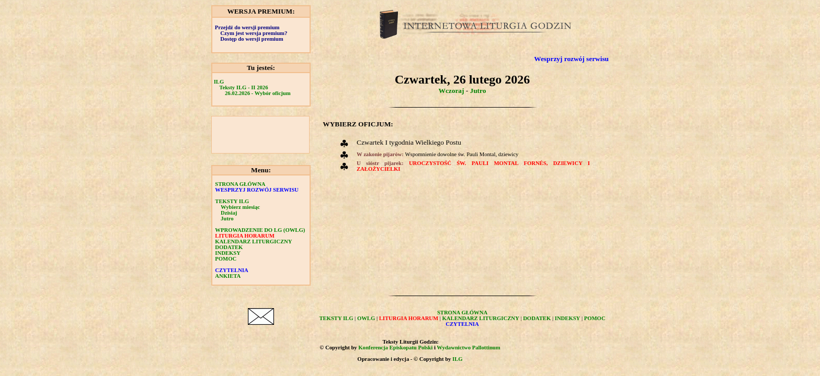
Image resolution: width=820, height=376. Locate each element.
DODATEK (229, 247)
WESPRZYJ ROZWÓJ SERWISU (257, 190)
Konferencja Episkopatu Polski (395, 347)
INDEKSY (228, 253)
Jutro (227, 218)
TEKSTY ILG (232, 201)
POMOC (225, 259)
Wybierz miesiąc (240, 207)
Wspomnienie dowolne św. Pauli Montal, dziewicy (461, 154)
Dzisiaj (229, 213)
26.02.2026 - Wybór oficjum (258, 93)
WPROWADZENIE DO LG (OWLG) (260, 230)
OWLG (366, 318)
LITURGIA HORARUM (244, 236)
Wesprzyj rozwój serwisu (571, 59)
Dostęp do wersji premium (251, 39)
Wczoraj (451, 91)
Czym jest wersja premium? (253, 33)
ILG (219, 82)
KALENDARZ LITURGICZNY (253, 241)
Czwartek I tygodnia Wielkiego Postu (409, 142)
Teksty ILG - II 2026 (243, 87)
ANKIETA (228, 276)
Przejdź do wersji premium (247, 27)
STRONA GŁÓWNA (240, 184)
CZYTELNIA (231, 270)
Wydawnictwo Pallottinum (468, 347)
